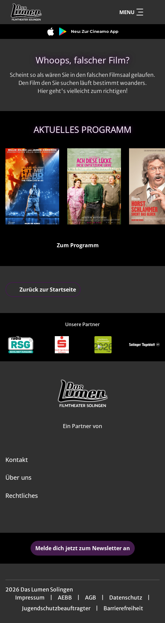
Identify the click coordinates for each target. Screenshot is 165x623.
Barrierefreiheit (123, 608)
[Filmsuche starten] (153, 12)
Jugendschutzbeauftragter (56, 608)
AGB (90, 597)
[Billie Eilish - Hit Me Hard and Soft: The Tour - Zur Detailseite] (32, 186)
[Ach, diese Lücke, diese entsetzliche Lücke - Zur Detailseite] (94, 186)
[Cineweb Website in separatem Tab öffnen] (82, 433)
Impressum (30, 597)
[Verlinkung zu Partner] (20, 344)
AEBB (65, 597)
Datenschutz (125, 597)
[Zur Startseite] (49, 12)
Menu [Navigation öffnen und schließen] (131, 12)
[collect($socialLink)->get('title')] (75, 518)
